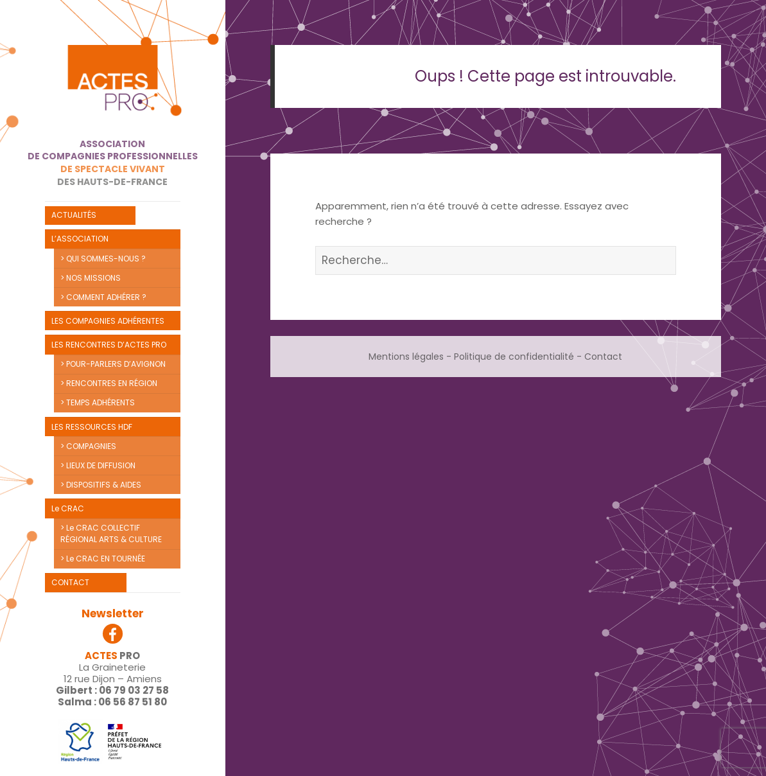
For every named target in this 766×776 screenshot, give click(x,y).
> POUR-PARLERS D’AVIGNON (113, 363)
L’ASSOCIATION (80, 238)
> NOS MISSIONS (90, 277)
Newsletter (113, 613)
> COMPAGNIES (88, 446)
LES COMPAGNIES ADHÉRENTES (107, 320)
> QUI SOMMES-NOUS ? (103, 258)
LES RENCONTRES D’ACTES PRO (108, 344)
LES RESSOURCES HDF (91, 426)
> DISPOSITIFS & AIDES (100, 484)
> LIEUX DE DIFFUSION (97, 465)
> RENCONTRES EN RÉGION (108, 383)
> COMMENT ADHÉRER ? (103, 297)
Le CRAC (67, 508)
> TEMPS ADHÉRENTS (97, 402)
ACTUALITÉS (73, 214)
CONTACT (70, 582)
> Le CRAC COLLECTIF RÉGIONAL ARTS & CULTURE (111, 533)
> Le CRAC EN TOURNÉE (102, 558)
